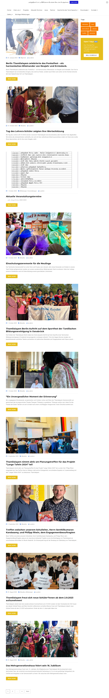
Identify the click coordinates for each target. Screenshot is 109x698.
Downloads (84, 10)
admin (32, 58)
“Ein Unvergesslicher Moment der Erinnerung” (31, 396)
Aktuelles (23, 126)
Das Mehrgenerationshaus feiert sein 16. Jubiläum (33, 665)
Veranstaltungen (32, 191)
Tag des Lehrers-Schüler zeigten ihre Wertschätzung (35, 131)
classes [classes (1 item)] (94, 29)
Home (9, 10)
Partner (52, 10)
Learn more (74, 2)
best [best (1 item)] (92, 24)
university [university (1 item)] (92, 33)
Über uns (16, 10)
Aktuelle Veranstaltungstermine (23, 196)
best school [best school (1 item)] (85, 29)
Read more (12, 79)
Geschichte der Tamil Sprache (67, 10)
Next (27, 691)
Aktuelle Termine (36, 10)
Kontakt (93, 10)
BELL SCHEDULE (91, 55)
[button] (107, 2)
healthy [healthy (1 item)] (84, 33)
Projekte (26, 10)
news (46, 10)
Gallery (9, 14)
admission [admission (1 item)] (85, 24)
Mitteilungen (23, 191)
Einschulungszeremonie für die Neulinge (28, 263)
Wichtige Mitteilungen (22, 14)
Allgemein (23, 58)
